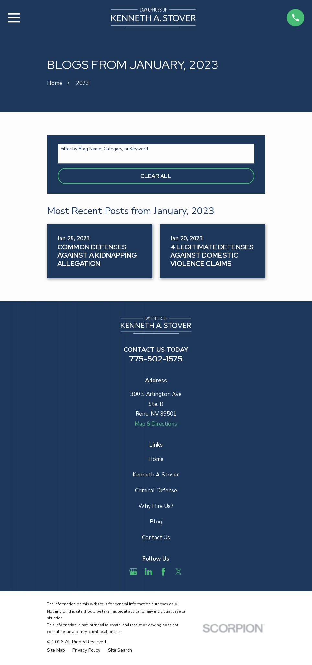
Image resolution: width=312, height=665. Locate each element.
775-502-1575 (156, 358)
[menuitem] (56, 650)
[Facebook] (163, 572)
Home (155, 459)
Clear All (155, 175)
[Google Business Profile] (133, 572)
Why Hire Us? (156, 506)
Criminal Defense (156, 490)
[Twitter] (179, 572)
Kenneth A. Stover (156, 474)
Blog (156, 521)
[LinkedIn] (148, 572)
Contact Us (156, 537)
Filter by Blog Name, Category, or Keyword (104, 149)
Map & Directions (156, 424)
